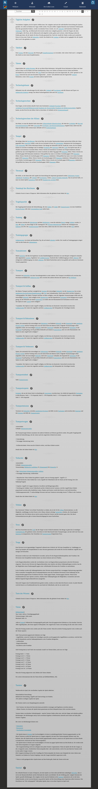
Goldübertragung (44, 258)
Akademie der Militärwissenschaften (66, 108)
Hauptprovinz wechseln (49, 180)
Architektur (19, 108)
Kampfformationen (48, 53)
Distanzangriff (44, 467)
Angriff (29, 301)
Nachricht (22, 256)
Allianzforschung (56, 123)
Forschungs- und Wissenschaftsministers (53, 125)
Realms (30, 734)
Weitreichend (22, 471)
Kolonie (22, 209)
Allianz (62, 510)
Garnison (60, 777)
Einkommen (71, 175)
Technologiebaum (63, 110)
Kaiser (17, 74)
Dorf (72, 226)
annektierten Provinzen (41, 411)
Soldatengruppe (20, 240)
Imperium (78, 411)
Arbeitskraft (19, 178)
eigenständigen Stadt (36, 209)
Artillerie (40, 471)
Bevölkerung (31, 141)
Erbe (39, 72)
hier (68, 193)
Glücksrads (19, 31)
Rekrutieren (44, 323)
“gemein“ (74, 74)
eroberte (54, 178)
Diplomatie (82, 5)
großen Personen (30, 68)
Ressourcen (19, 728)
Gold (17, 145)
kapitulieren (32, 180)
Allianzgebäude (47, 123)
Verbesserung (44, 351)
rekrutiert (52, 240)
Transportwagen (65, 207)
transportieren (57, 329)
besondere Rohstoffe (62, 178)
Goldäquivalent (20, 308)
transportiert (39, 299)
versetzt (22, 325)
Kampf (66, 5)
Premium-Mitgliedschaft (54, 224)
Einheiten (18, 226)
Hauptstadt (69, 323)
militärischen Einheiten (22, 92)
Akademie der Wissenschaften (47, 108)
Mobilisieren (46, 222)
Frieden (31, 77)
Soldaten (72, 222)
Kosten (77, 175)
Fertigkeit (18, 393)
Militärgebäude (20, 612)
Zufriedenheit (59, 143)
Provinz (18, 209)
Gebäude (48, 90)
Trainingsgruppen (33, 226)
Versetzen (44, 291)
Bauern (63, 222)
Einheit (49, 207)
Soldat (55, 207)
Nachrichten (58, 512)
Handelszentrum (36, 293)
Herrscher (31, 53)
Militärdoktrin (33, 242)
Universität (25, 108)
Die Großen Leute (49, 5)
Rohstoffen (36, 37)
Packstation (63, 297)
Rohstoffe (61, 29)
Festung (20, 53)
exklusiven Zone (34, 277)
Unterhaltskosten (20, 532)
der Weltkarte (72, 277)
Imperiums (28, 143)
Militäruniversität (33, 108)
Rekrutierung (33, 222)
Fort (45, 293)
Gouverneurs (48, 393)
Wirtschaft (32, 5)
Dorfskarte (60, 92)
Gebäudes (52, 106)
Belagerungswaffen (26, 428)
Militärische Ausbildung (30, 467)
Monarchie (53, 467)
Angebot (28, 258)
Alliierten (75, 258)
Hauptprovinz (70, 291)
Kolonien (20, 413)
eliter (17, 224)
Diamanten (65, 151)
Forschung (58, 106)
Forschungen (57, 90)
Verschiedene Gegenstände (23, 730)
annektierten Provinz (21, 293)
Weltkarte (15, 5)
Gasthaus (56, 37)
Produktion (47, 147)
